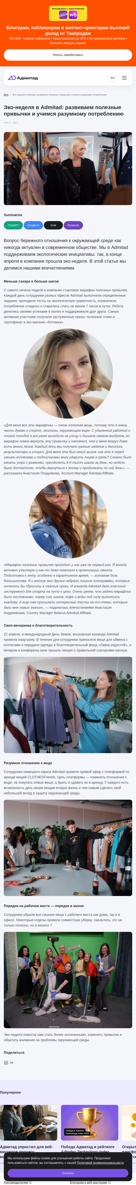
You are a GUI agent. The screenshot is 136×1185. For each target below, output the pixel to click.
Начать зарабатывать (68, 54)
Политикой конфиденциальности (100, 1162)
